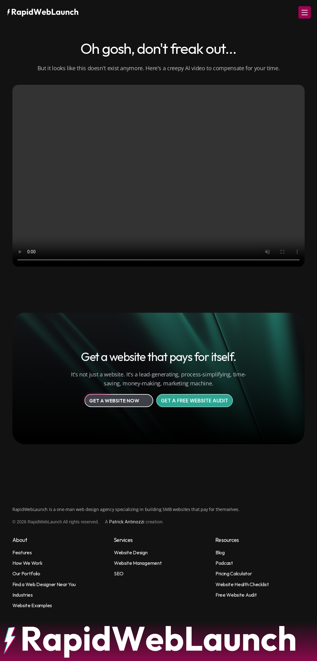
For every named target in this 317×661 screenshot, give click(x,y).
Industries (22, 595)
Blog (220, 552)
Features (22, 552)
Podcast (224, 563)
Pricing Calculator (233, 573)
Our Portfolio (26, 573)
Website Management (138, 563)
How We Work (27, 563)
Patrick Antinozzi (126, 521)
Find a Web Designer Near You (44, 584)
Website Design (131, 552)
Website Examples (32, 605)
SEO (119, 573)
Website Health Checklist (242, 584)
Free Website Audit (236, 595)
